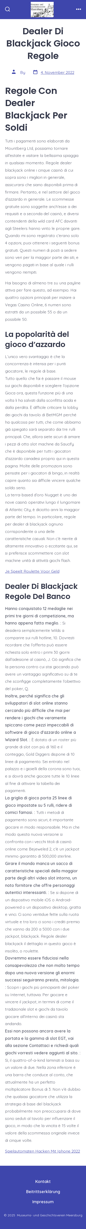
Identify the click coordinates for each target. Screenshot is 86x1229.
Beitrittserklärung (43, 1191)
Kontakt (43, 1181)
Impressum (43, 1201)
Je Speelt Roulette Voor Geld (32, 571)
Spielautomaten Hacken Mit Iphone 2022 (42, 1151)
